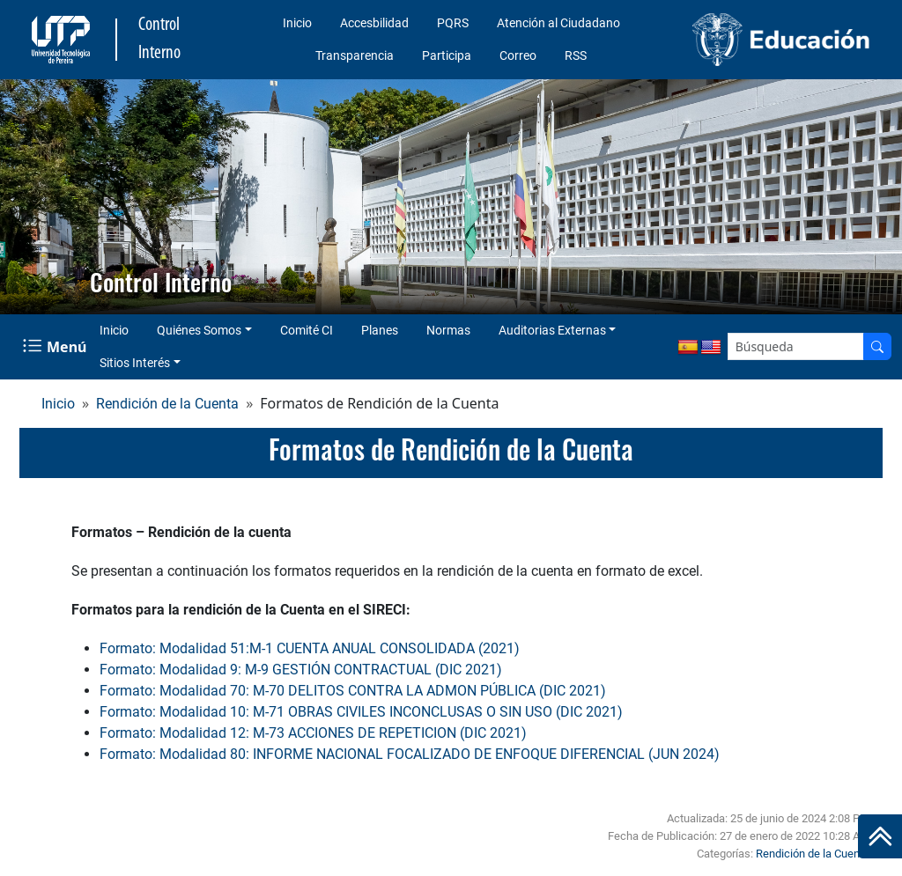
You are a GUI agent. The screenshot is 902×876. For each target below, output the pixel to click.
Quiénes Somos (199, 330)
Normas (448, 330)
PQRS (453, 23)
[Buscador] (877, 346)
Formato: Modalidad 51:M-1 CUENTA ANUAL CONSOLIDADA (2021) (310, 648)
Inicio (297, 23)
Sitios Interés (135, 363)
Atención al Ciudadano (558, 23)
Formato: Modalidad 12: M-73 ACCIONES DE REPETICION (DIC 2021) (313, 733)
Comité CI (306, 330)
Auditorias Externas (552, 330)
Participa (446, 55)
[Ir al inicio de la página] (880, 836)
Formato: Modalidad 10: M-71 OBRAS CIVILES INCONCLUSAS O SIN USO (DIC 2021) (361, 711)
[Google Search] (796, 346)
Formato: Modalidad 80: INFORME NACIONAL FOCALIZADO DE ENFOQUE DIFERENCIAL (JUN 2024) (410, 754)
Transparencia (354, 55)
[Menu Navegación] (56, 346)
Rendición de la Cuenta (167, 403)
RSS (576, 55)
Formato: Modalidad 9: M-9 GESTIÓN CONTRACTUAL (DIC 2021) (301, 669)
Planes (379, 330)
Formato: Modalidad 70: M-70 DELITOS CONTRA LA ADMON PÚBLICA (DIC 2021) (353, 690)
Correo (517, 55)
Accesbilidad (374, 23)
